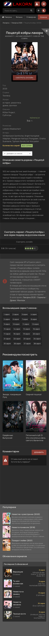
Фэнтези (21, 300)
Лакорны (7, 17)
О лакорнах (31, 17)
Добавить (39, 452)
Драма (13, 300)
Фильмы (19, 17)
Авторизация (37, 4)
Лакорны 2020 (16, 23)
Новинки (43, 17)
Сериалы (41, 297)
